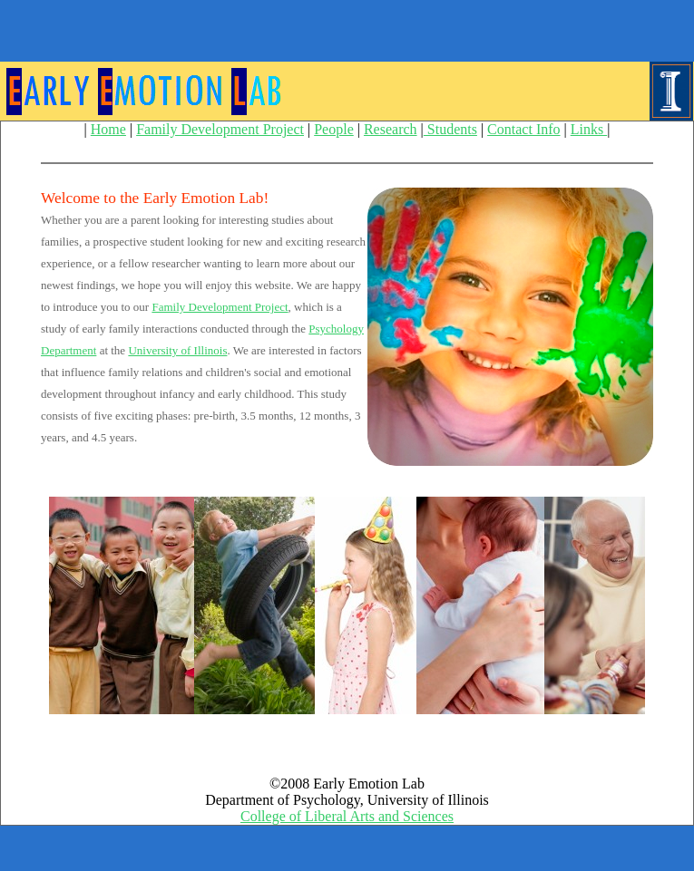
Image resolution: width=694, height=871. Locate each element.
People (334, 129)
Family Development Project (220, 129)
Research (390, 129)
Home (108, 129)
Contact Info (523, 129)
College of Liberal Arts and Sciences (347, 816)
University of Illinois (177, 350)
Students (450, 129)
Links (589, 129)
